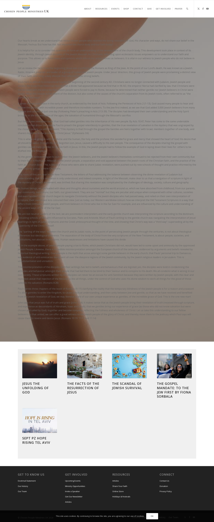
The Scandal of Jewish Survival (127, 385)
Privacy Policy (166, 491)
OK (152, 516)
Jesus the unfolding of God (35, 387)
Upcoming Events (73, 480)
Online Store (118, 491)
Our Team (22, 491)
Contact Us (164, 480)
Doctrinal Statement (27, 480)
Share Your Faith (119, 486)
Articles (68, 502)
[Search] (187, 8)
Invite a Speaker (72, 491)
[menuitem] (87, 8)
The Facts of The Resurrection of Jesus (83, 387)
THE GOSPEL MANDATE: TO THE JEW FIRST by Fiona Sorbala (174, 390)
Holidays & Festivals (121, 496)
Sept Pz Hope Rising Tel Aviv (36, 440)
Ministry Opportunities (75, 486)
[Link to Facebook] (203, 8)
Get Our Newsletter (73, 496)
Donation (164, 486)
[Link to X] (198, 8)
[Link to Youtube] (207, 8)
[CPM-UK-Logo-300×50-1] (26, 8)
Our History (23, 486)
